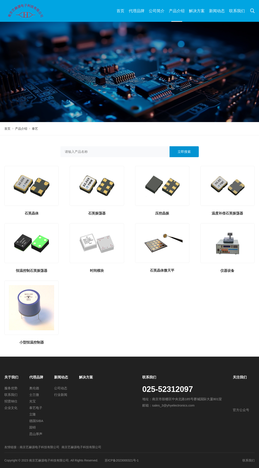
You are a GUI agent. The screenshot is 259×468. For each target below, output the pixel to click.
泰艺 (35, 128)
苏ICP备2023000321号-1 (122, 460)
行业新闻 (60, 395)
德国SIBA (36, 421)
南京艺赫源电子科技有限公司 (39, 447)
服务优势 (10, 388)
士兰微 (34, 395)
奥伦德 (34, 388)
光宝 (32, 401)
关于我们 (11, 377)
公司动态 (60, 388)
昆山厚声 (35, 434)
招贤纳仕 (10, 401)
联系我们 (237, 11)
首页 (120, 11)
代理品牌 (136, 11)
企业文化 (10, 408)
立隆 (32, 414)
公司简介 (157, 11)
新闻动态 (217, 11)
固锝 (32, 427)
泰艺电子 (35, 408)
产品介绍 (177, 11)
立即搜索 (184, 151)
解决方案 (197, 11)
